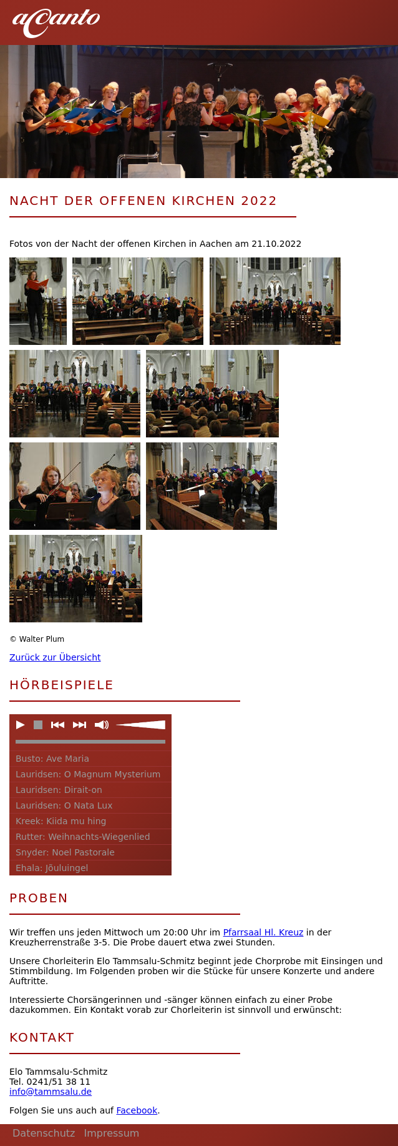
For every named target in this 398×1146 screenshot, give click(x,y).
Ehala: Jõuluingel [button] (52, 868)
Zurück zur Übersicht (55, 657)
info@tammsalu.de (50, 1092)
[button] (372, 18)
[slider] (140, 725)
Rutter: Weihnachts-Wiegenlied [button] (83, 837)
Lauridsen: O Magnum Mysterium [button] (88, 774)
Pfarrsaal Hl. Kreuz (263, 932)
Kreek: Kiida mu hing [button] (61, 821)
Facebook (136, 1110)
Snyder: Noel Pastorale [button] (65, 852)
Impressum (111, 1133)
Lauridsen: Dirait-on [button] (59, 790)
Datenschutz (43, 1133)
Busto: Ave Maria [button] (52, 759)
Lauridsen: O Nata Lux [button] (64, 805)
